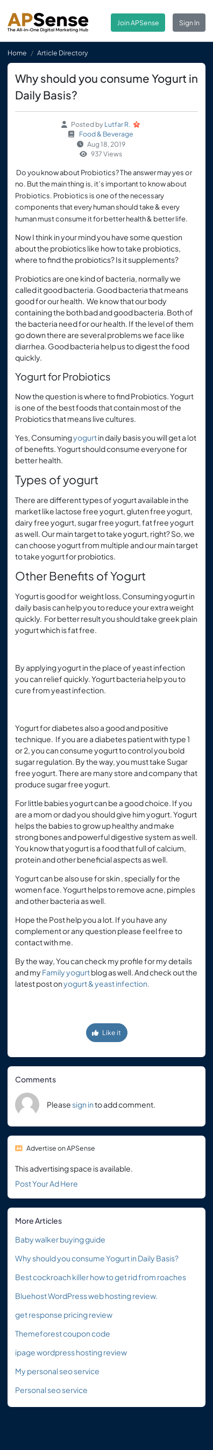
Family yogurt (66, 972)
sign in (83, 1104)
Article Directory (62, 52)
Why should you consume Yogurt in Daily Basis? (97, 1258)
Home (17, 52)
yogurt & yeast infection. (106, 983)
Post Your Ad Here (46, 1183)
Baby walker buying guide (60, 1239)
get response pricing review (63, 1314)
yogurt (85, 437)
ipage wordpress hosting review (71, 1352)
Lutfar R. (117, 124)
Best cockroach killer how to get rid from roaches (100, 1277)
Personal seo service (51, 1390)
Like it (106, 1032)
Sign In (189, 22)
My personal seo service (57, 1371)
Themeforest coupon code (62, 1333)
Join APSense (138, 22)
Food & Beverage (106, 134)
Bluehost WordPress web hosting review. (86, 1296)
